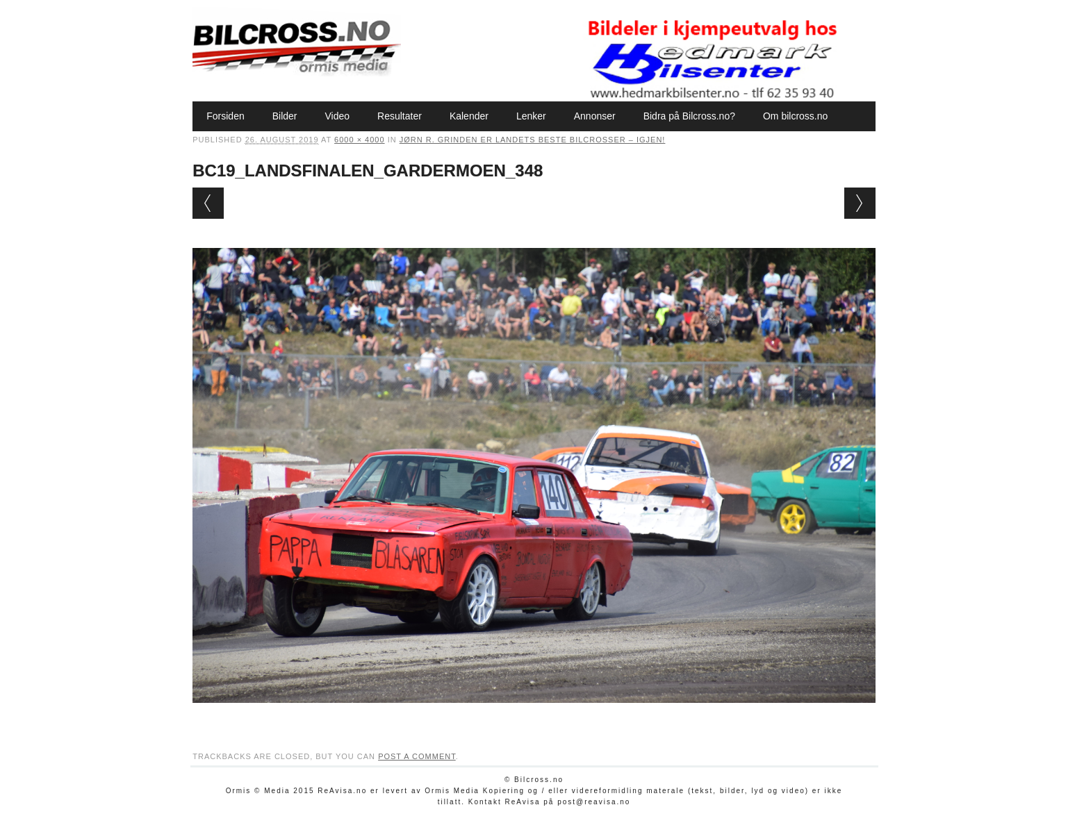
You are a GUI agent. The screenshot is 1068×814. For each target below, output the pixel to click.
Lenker (531, 116)
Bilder (284, 116)
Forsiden (225, 116)
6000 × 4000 (359, 139)
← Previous (208, 203)
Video (337, 116)
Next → (860, 203)
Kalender (469, 116)
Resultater (399, 116)
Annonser (595, 116)
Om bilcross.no (795, 116)
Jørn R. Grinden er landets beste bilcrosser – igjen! (533, 139)
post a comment (417, 756)
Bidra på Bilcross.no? (689, 116)
